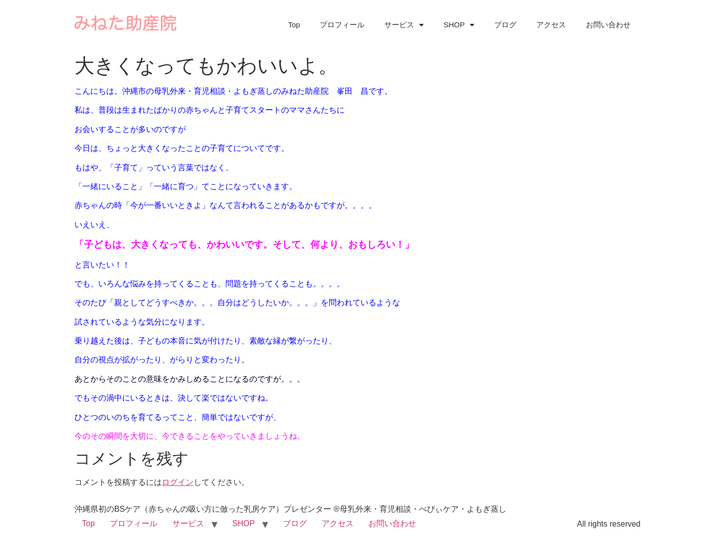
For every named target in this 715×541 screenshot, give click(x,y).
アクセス (551, 24)
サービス (404, 25)
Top (294, 24)
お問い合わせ (608, 24)
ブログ (505, 24)
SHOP (458, 25)
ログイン (178, 482)
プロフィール (342, 24)
